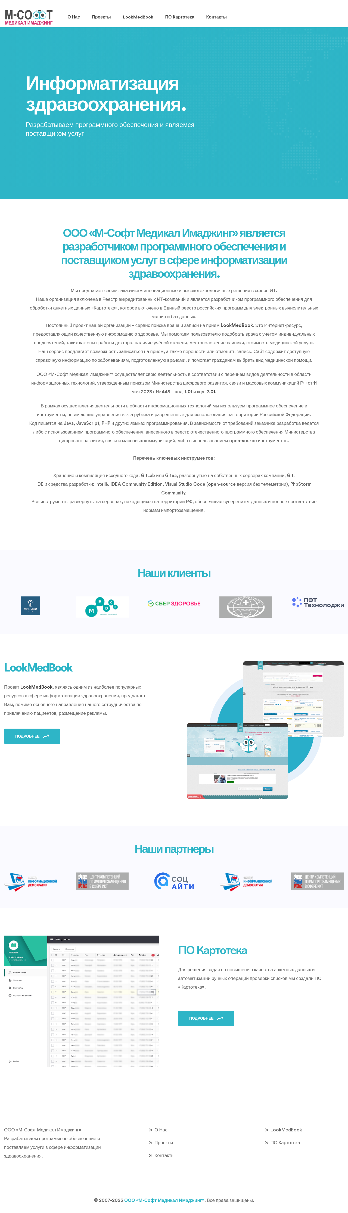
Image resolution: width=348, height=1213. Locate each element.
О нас (73, 17)
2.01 (210, 391)
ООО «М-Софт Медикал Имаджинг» (164, 1200)
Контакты (216, 17)
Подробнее (32, 736)
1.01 (188, 391)
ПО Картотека (179, 17)
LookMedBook (138, 17)
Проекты (101, 17)
